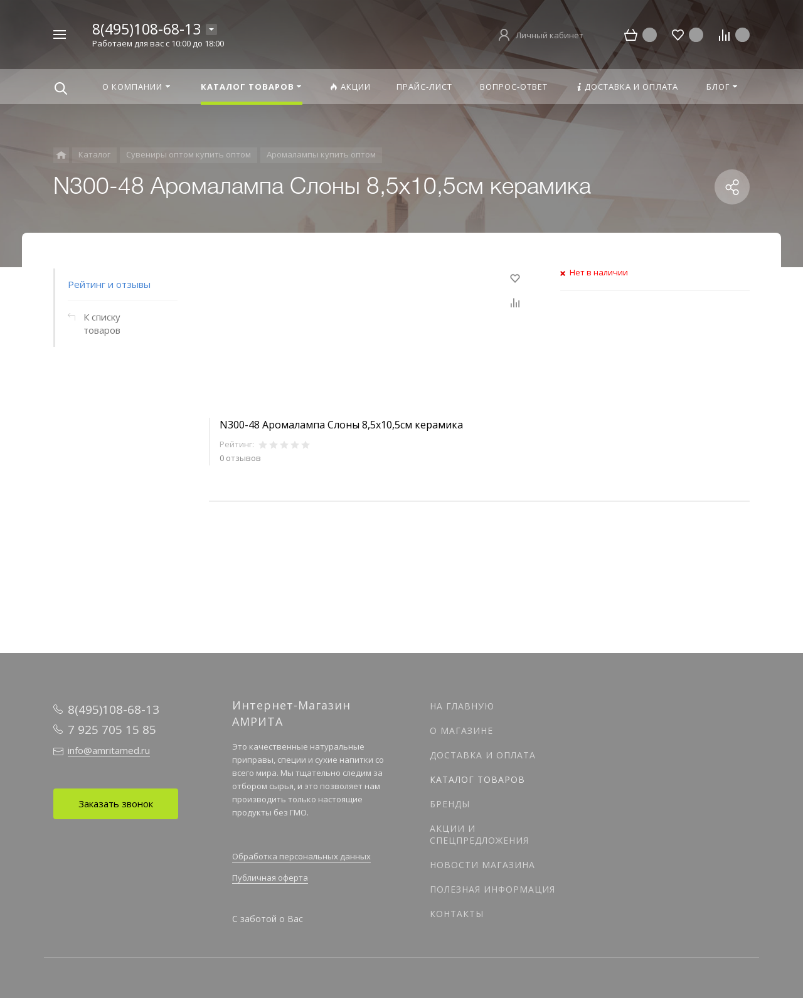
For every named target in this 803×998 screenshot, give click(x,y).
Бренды (450, 804)
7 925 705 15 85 (112, 729)
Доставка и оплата (483, 755)
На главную (462, 706)
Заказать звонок (115, 803)
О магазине (461, 730)
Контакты (457, 914)
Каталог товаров (477, 779)
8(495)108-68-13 (146, 29)
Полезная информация (492, 889)
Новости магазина (482, 865)
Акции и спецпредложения (479, 834)
